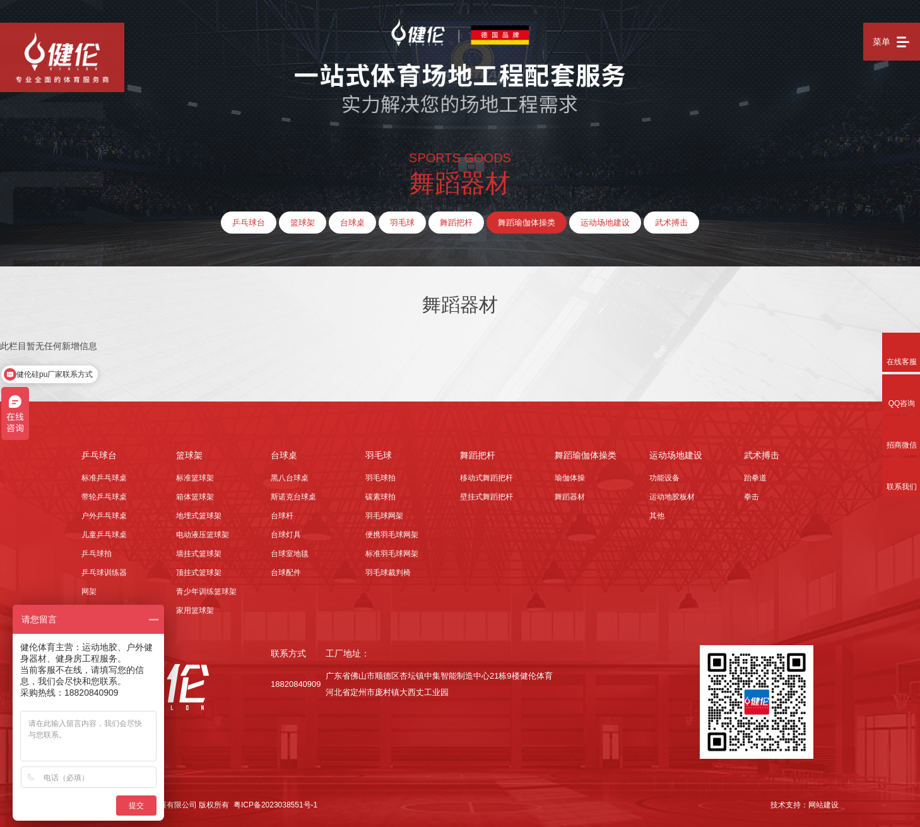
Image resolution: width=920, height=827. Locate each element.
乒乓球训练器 (104, 572)
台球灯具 (286, 534)
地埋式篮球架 (198, 515)
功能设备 (664, 477)
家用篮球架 (195, 610)
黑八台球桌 (290, 477)
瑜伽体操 (570, 477)
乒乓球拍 (96, 553)
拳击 (751, 496)
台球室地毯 (290, 553)
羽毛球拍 (380, 477)
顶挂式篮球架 (198, 572)
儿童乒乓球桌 (104, 534)
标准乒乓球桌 (104, 477)
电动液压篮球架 (202, 534)
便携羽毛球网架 (391, 534)
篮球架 (302, 222)
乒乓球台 (248, 222)
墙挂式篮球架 (198, 553)
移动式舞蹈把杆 (486, 477)
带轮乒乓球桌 (104, 496)
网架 (89, 591)
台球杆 (282, 515)
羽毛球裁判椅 (388, 572)
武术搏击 (671, 222)
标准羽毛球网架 (391, 553)
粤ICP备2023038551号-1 (275, 804)
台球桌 (352, 222)
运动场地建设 (605, 222)
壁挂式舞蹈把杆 (486, 496)
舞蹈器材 (570, 496)
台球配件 (286, 572)
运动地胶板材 (672, 496)
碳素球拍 (380, 496)
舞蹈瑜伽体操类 (526, 222)
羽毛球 (402, 222)
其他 (656, 515)
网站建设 (823, 804)
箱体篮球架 (195, 496)
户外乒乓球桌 (104, 515)
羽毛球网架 (384, 515)
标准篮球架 (195, 477)
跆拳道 (755, 477)
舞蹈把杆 (456, 222)
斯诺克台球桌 (293, 496)
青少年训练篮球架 (206, 591)
